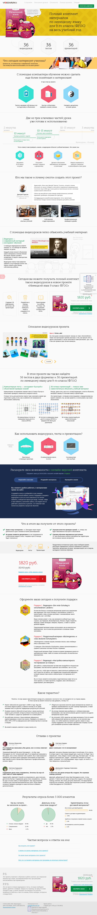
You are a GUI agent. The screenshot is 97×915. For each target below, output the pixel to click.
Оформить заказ (78, 308)
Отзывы (77, 2)
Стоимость (54, 2)
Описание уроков (41, 2)
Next (55, 361)
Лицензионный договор (9, 907)
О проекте (28, 2)
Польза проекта (66, 2)
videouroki (10, 2)
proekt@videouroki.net (33, 905)
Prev (42, 361)
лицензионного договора (85, 313)
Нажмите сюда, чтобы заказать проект (30, 572)
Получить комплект (86, 6)
